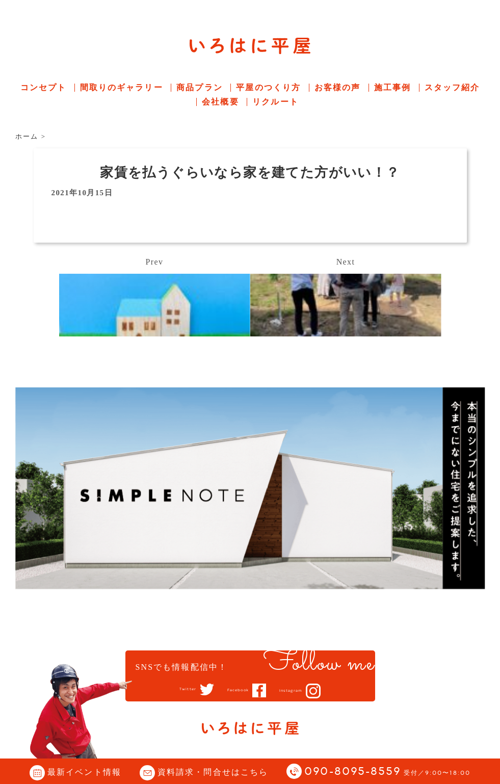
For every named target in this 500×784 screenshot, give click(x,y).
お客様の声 (337, 87)
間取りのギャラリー (121, 87)
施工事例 (392, 87)
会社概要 (220, 101)
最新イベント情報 (84, 772)
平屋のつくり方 (268, 87)
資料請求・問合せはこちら (212, 772)
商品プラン (199, 87)
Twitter (171, 689)
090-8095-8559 (387, 772)
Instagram (305, 690)
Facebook (235, 690)
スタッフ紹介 (452, 87)
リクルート (275, 101)
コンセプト (43, 87)
